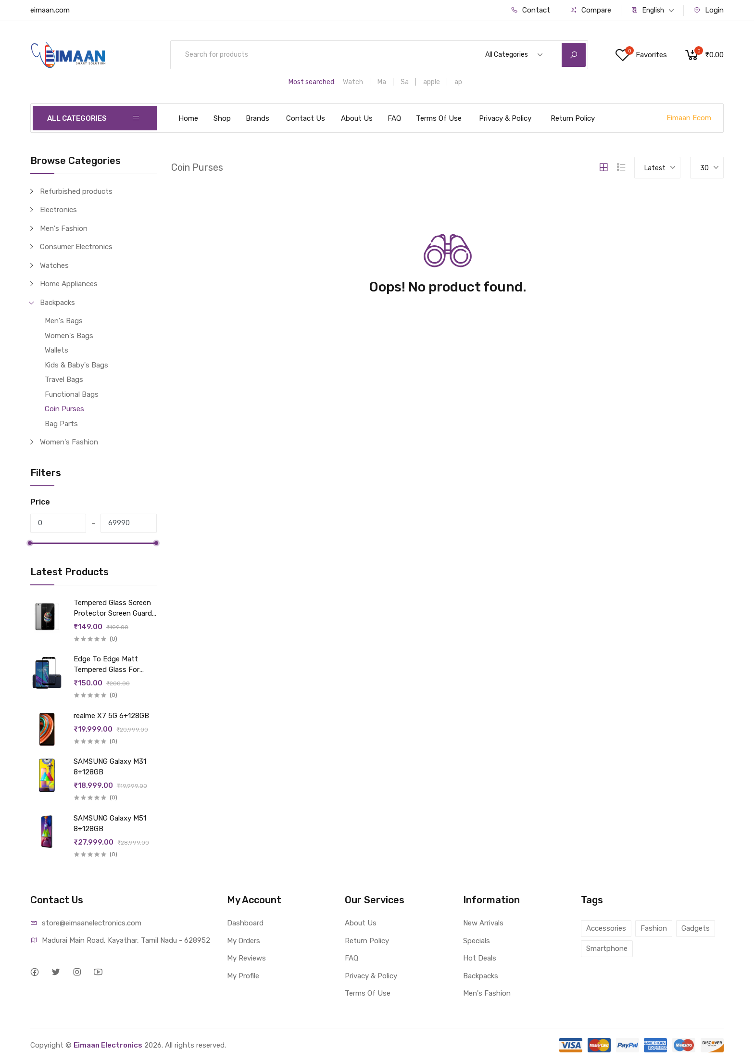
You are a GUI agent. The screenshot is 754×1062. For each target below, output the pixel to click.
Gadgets (695, 928)
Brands (257, 118)
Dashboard (245, 923)
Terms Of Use (439, 118)
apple (431, 82)
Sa (405, 82)
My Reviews (246, 958)
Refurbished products (76, 191)
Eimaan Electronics (108, 1045)
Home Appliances (69, 283)
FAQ (394, 118)
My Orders (243, 940)
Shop (222, 118)
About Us (357, 118)
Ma (381, 82)
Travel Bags (64, 379)
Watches (54, 265)
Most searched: (312, 82)
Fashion (654, 928)
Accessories (606, 928)
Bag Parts (61, 423)
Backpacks (57, 302)
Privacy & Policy (505, 118)
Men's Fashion (64, 228)
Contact (530, 10)
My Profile (243, 976)
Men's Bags (64, 320)
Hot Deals (479, 958)
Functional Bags (72, 394)
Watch (353, 82)
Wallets (56, 350)
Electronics (58, 209)
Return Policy (573, 118)
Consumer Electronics (76, 246)
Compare (590, 10)
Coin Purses (64, 409)
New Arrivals (483, 923)
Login (708, 10)
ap (458, 82)
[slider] (30, 543)
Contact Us (305, 118)
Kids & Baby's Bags (76, 365)
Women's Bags (69, 335)
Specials (476, 940)
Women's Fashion (69, 442)
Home (188, 118)
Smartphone (607, 948)
